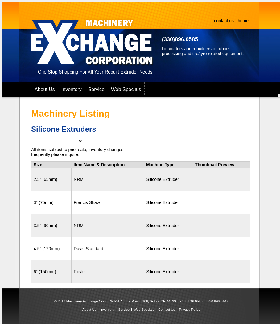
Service (96, 89)
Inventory (71, 89)
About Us (45, 89)
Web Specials (126, 89)
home (243, 20)
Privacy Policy (189, 309)
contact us (224, 20)
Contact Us (166, 309)
